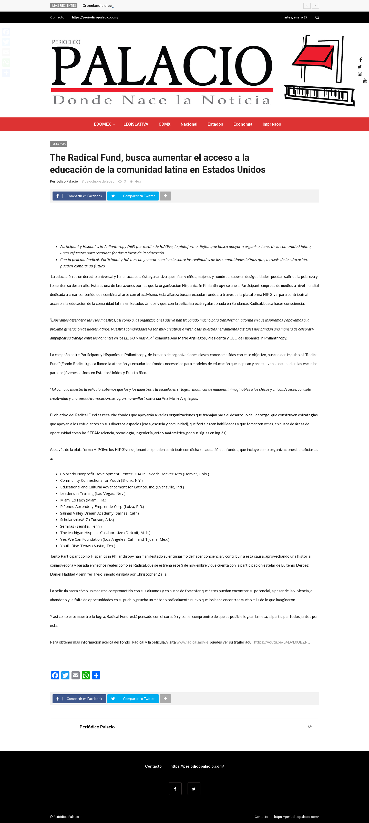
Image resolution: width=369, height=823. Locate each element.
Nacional (189, 124)
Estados (215, 124)
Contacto (57, 17)
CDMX (164, 124)
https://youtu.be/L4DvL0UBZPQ (282, 642)
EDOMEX (102, 124)
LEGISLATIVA (136, 124)
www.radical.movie (192, 642)
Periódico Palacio (64, 181)
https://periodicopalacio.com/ (95, 17)
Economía (242, 124)
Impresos (272, 124)
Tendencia (58, 143)
